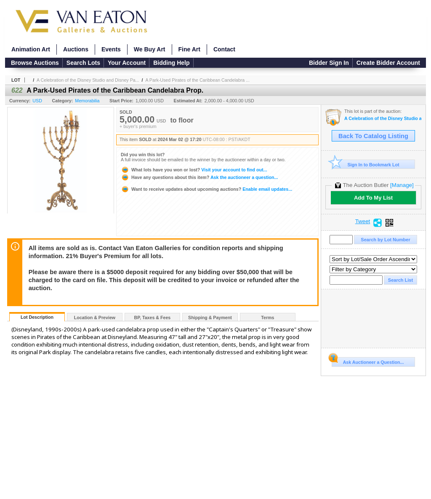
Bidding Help (171, 62)
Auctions (75, 49)
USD (37, 100)
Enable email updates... (206, 189)
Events (111, 49)
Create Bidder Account (388, 62)
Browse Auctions (35, 62)
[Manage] (401, 185)
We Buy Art (149, 49)
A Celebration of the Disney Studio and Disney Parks (382, 118)
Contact (224, 49)
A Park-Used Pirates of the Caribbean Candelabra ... (197, 80)
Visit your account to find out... (194, 169)
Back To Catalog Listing (373, 136)
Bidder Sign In (329, 62)
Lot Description (37, 317)
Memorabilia (87, 100)
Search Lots (83, 62)
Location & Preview (94, 317)
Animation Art (30, 49)
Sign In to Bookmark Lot (365, 164)
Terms (267, 317)
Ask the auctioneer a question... (199, 177)
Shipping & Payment (210, 317)
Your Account (127, 62)
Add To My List (373, 198)
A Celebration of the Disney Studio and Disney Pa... (88, 80)
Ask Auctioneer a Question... (368, 361)
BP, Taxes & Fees (152, 317)
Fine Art (189, 49)
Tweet (362, 221)
